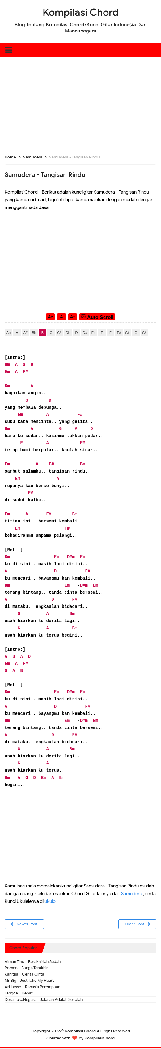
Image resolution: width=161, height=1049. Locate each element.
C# (59, 332)
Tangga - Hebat (19, 994)
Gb (127, 332)
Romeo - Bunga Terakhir (26, 968)
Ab (8, 332)
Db (68, 332)
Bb (34, 332)
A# (25, 332)
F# (119, 332)
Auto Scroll (97, 317)
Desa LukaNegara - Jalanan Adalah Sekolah (44, 1000)
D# (85, 332)
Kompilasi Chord (80, 1032)
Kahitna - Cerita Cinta (24, 974)
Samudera (131, 893)
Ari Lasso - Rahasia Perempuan (32, 987)
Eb (93, 332)
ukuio (50, 901)
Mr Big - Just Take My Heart (29, 981)
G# (144, 332)
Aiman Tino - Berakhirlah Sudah (33, 962)
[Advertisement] (80, 100)
